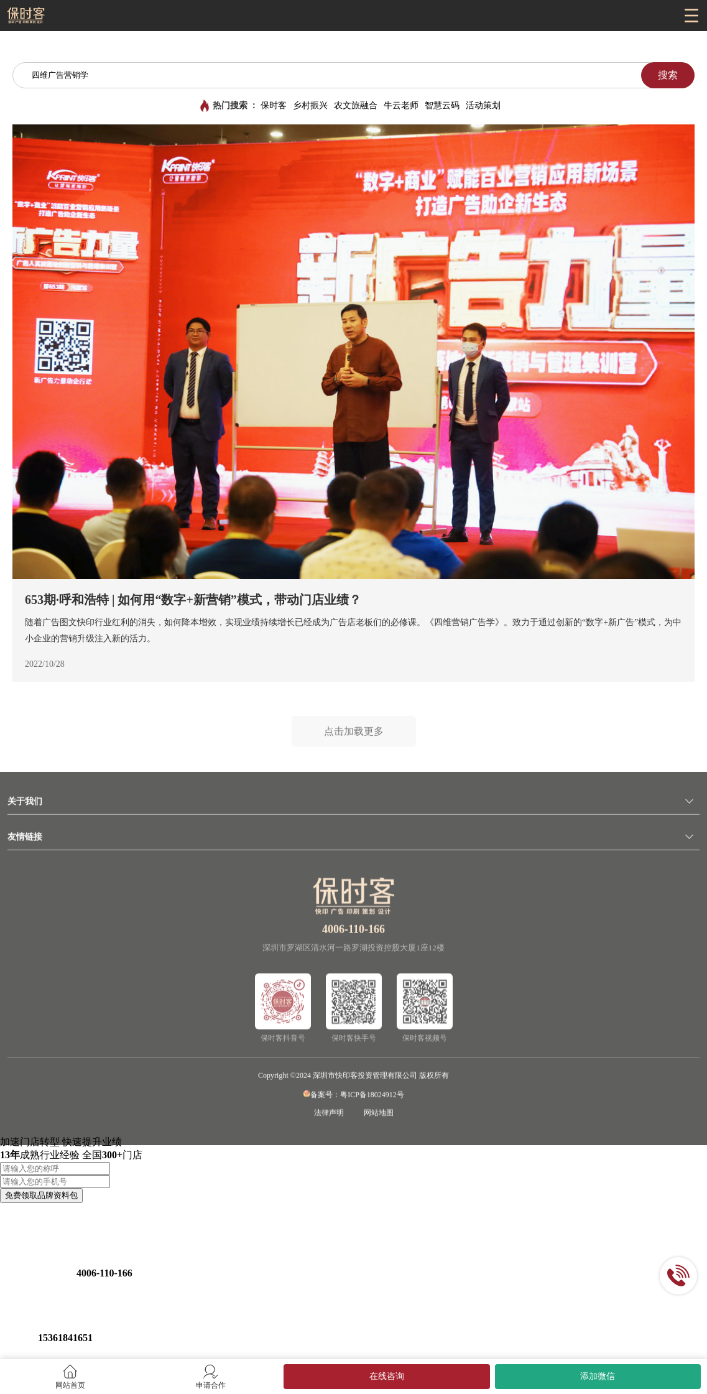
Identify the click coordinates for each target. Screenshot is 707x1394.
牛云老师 (401, 105)
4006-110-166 (353, 932)
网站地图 (379, 1116)
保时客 (274, 105)
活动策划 (483, 105)
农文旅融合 (355, 105)
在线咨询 (386, 1376)
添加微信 (597, 1376)
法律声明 (329, 1116)
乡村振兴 (310, 105)
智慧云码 (442, 105)
